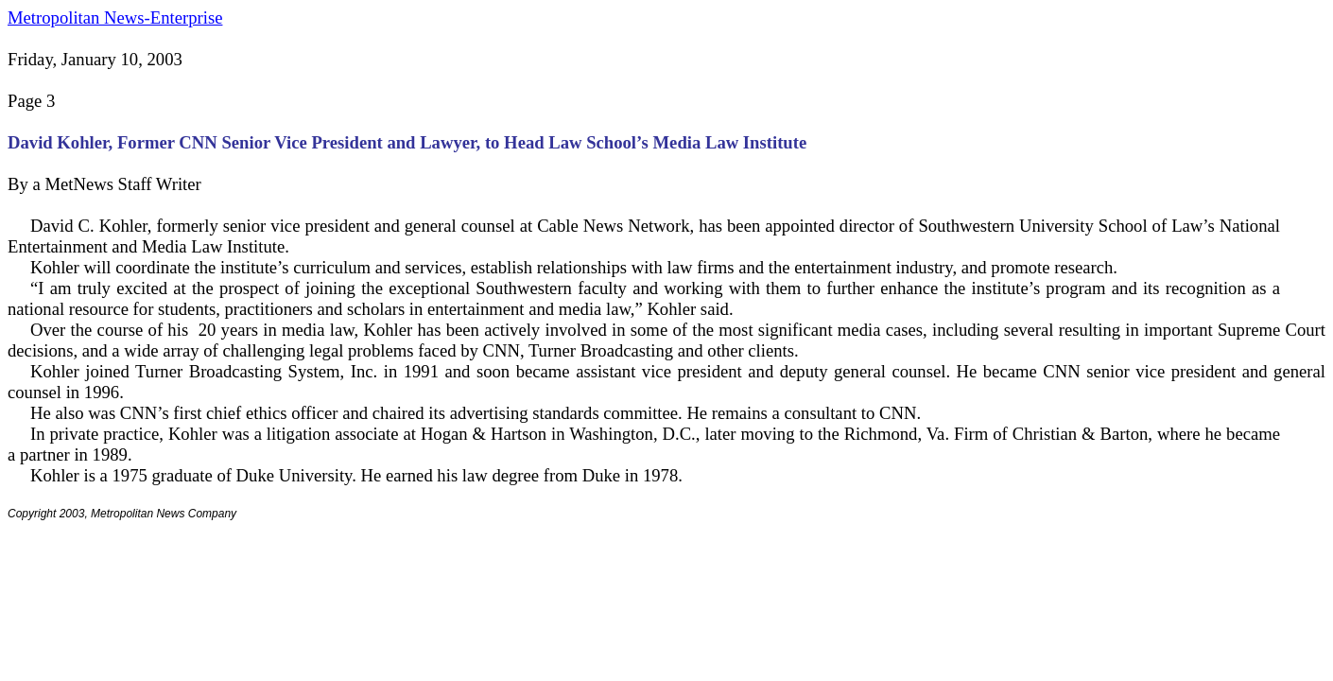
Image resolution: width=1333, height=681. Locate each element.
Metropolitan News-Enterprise (115, 17)
